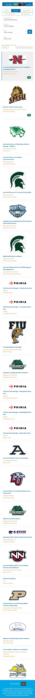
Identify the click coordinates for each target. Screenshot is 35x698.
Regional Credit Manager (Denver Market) (16, 638)
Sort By (5, 47)
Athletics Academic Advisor (11, 518)
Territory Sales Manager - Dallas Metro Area (17, 433)
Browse (16, 10)
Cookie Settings (15, 684)
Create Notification (26, 47)
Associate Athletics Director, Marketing (15, 458)
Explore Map (26, 10)
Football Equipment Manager (12, 347)
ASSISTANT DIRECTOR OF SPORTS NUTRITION (17, 537)
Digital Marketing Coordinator (12, 256)
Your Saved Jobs (25, 14)
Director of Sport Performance (13, 107)
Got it (23, 684)
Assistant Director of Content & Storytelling (17, 192)
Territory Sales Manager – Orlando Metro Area (17, 288)
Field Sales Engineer (9, 578)
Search (7, 10)
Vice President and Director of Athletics (15, 649)
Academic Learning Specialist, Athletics (15, 372)
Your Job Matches (10, 14)
